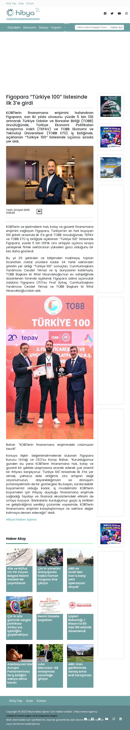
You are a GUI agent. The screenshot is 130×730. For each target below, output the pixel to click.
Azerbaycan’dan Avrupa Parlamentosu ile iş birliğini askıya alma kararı (20, 673)
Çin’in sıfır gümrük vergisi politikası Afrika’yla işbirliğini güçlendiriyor (19, 625)
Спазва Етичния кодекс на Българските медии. (32, 715)
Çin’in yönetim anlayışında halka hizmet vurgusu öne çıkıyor (49, 575)
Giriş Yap (11, 3)
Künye (30, 3)
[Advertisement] (65, 63)
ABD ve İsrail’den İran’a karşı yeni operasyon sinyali (77, 577)
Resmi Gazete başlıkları (48, 618)
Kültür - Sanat (68, 27)
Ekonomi (29, 27)
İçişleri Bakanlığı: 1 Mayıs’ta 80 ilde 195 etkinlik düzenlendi (79, 623)
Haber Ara (116, 27)
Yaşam (56, 27)
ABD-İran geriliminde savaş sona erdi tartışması (80, 669)
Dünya (43, 27)
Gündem (14, 27)
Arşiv (21, 3)
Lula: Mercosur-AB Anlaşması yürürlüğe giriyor (48, 671)
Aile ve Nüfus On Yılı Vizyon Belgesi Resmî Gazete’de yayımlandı (18, 575)
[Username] (92, 27)
